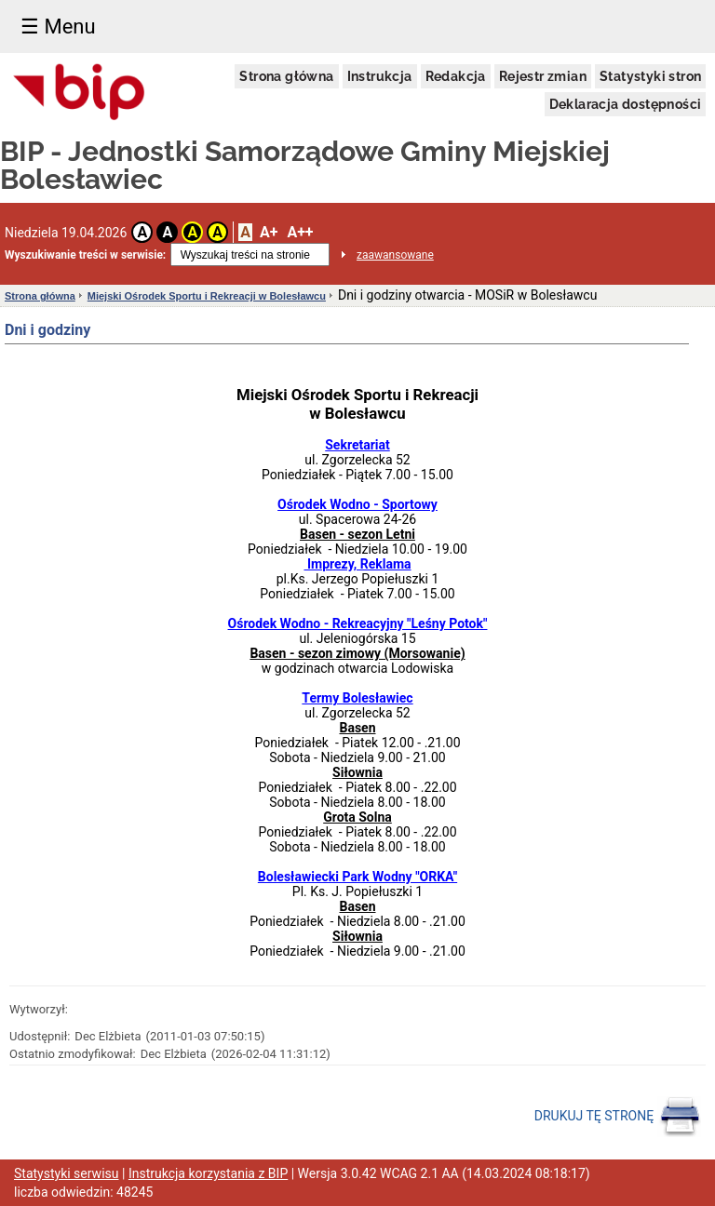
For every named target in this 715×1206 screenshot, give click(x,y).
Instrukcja (379, 76)
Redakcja (455, 76)
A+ (268, 232)
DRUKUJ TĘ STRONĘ (617, 1116)
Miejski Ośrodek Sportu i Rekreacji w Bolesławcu (207, 296)
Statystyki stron (650, 76)
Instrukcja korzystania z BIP (208, 1173)
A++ (300, 232)
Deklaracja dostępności (625, 104)
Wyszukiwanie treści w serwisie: (85, 254)
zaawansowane (395, 254)
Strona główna (286, 76)
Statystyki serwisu (66, 1173)
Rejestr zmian (543, 76)
